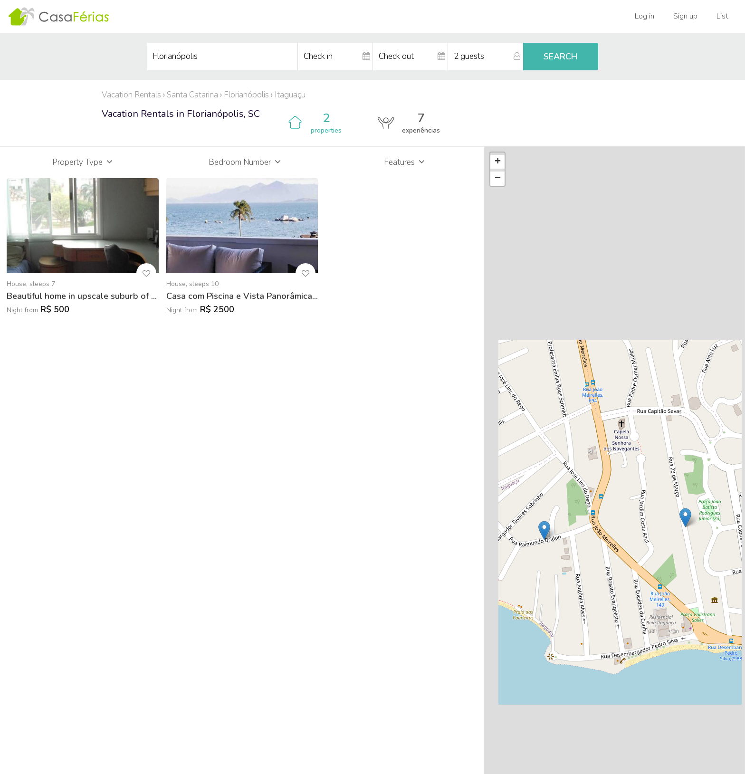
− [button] (498, 179)
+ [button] (498, 162)
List (722, 16)
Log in (644, 16)
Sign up (685, 16)
